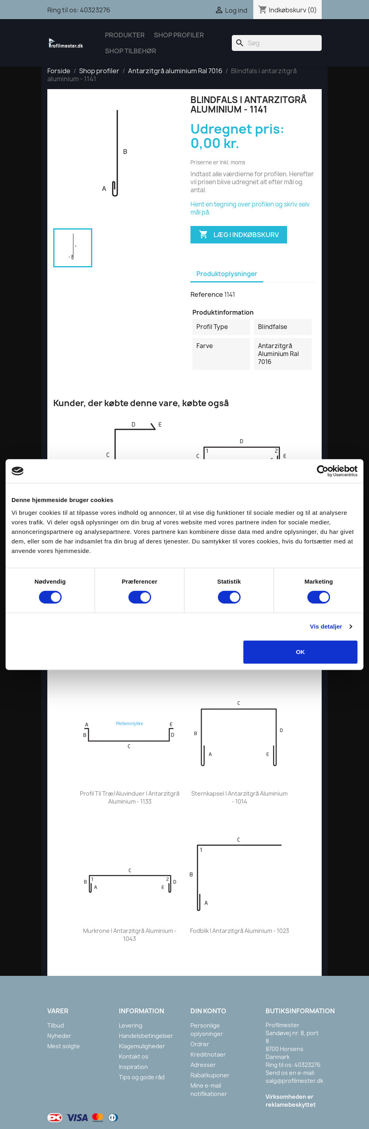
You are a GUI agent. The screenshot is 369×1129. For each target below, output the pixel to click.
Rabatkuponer (209, 1075)
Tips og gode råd (142, 1077)
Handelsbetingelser (146, 1035)
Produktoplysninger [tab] (226, 274)
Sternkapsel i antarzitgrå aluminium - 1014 (239, 797)
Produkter (125, 35)
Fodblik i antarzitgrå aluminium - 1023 (239, 930)
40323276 (95, 10)
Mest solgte (63, 1046)
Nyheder (59, 1035)
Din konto (208, 1010)
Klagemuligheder (142, 1046)
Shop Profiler (179, 35)
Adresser (203, 1065)
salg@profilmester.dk (294, 1080)
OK (300, 651)
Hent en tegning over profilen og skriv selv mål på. (250, 208)
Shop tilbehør (130, 51)
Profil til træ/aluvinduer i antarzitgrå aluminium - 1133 (129, 797)
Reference (206, 294)
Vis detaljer (326, 626)
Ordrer (199, 1044)
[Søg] (277, 43)
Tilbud (55, 1025)
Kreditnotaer (208, 1054)
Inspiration (133, 1067)
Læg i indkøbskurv (239, 235)
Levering (130, 1025)
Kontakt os (133, 1056)
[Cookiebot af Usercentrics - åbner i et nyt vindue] (322, 471)
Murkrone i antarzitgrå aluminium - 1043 (130, 934)
